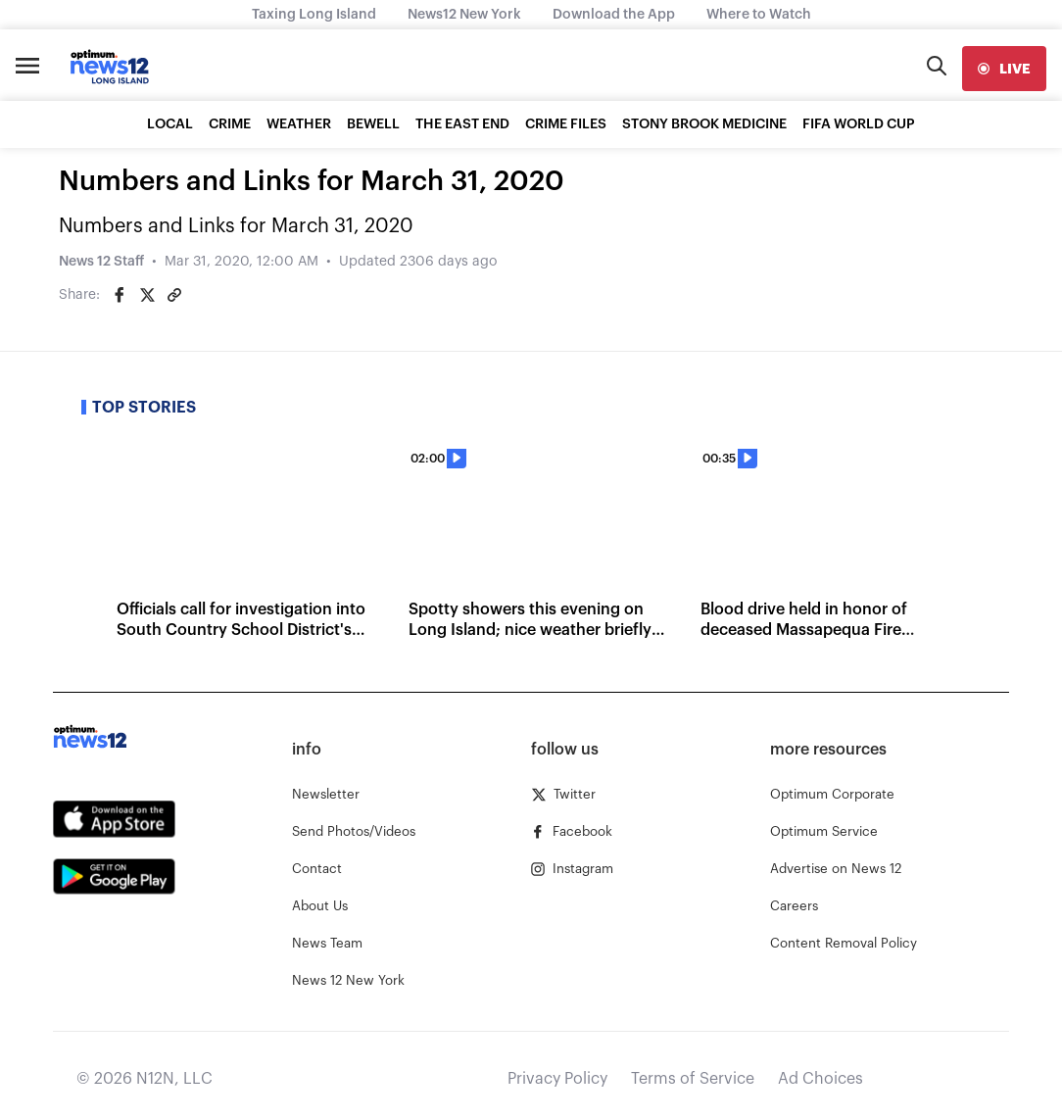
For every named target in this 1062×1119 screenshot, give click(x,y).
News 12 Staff (101, 261)
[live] (1004, 68)
